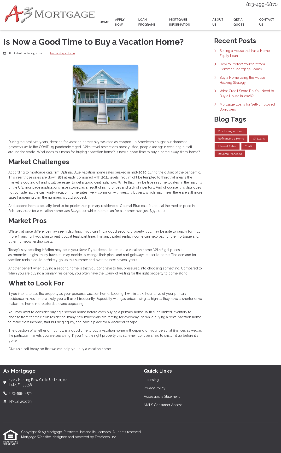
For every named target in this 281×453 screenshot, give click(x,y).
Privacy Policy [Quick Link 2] (154, 388)
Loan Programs (147, 22)
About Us (217, 22)
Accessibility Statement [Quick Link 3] (162, 396)
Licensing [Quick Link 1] (151, 380)
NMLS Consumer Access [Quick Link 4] (163, 405)
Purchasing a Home (62, 53)
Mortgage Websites (37, 437)
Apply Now (120, 22)
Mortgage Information (179, 22)
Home (104, 22)
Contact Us (266, 22)
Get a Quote (239, 22)
